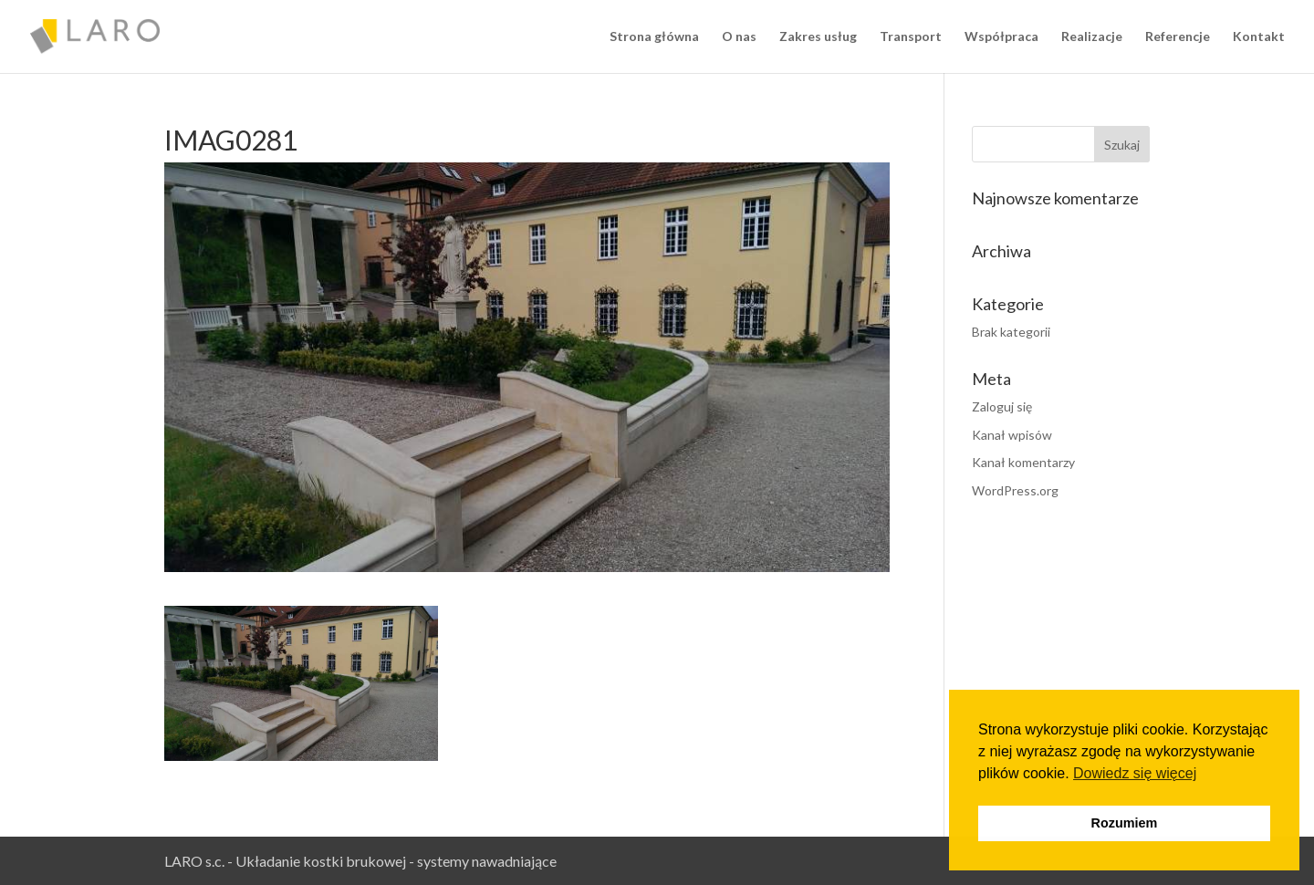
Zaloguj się (1002, 406)
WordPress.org (1015, 490)
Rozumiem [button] (1124, 823)
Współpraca (1001, 37)
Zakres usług (818, 37)
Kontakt (1259, 37)
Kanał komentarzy (1023, 462)
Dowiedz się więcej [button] (1134, 773)
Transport (911, 37)
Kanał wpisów (1012, 434)
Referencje (1177, 37)
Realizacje (1091, 37)
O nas (739, 37)
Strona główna (654, 37)
